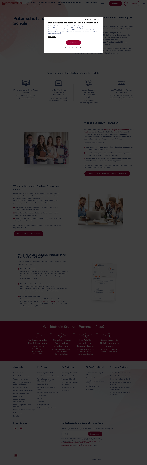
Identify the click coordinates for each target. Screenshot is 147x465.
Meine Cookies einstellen (74, 48)
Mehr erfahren (52, 36)
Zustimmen (73, 43)
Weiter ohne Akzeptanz (93, 19)
